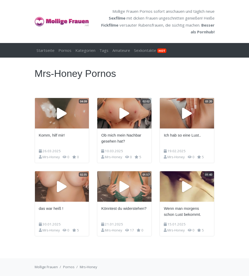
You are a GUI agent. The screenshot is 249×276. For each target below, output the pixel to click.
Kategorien (85, 50)
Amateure (121, 50)
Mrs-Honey (51, 157)
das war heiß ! (51, 208)
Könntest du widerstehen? (123, 208)
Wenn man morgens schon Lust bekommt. (182, 211)
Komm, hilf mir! (52, 135)
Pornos (64, 50)
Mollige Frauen (46, 267)
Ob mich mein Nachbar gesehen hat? (121, 138)
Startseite (45, 50)
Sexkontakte (150, 50)
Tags (103, 50)
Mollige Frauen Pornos (132, 11)
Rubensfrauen (150, 25)
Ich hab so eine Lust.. (182, 135)
